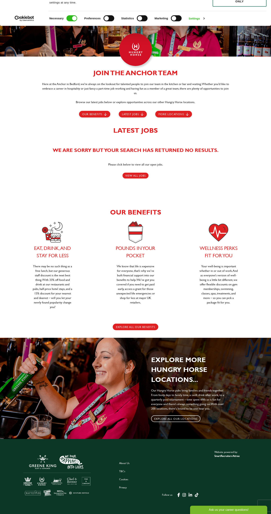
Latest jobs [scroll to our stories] (130, 114)
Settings (194, 43)
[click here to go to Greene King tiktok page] (196, 494)
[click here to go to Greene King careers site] (57, 475)
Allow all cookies (239, 9)
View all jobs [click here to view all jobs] (135, 176)
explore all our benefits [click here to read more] (135, 327)
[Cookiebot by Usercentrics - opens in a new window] (24, 43)
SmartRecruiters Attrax (227, 456)
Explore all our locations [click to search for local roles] (175, 419)
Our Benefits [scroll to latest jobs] (92, 114)
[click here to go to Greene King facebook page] (178, 494)
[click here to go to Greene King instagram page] (184, 494)
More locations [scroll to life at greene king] (171, 114)
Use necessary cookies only (239, 24)
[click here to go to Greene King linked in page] (190, 494)
